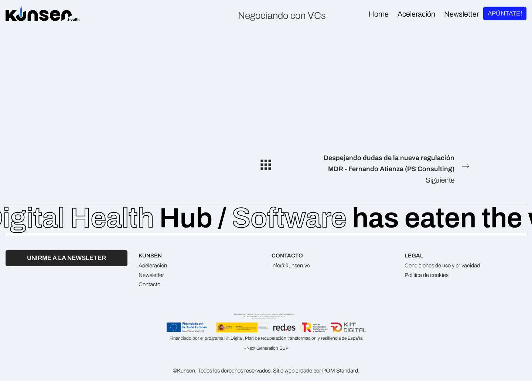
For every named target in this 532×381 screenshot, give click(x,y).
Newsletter (151, 275)
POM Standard (340, 371)
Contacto (149, 284)
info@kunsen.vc (291, 266)
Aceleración (153, 266)
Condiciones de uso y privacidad (442, 266)
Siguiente (392, 168)
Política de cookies (427, 275)
